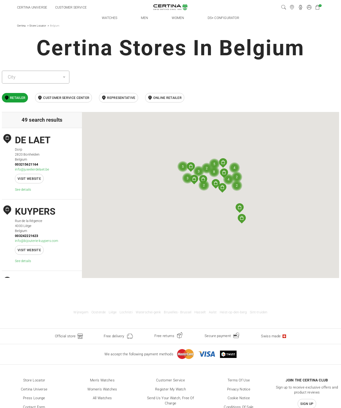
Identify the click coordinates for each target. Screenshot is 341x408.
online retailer (167, 98)
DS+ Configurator (223, 18)
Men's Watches (102, 380)
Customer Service (170, 380)
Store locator (34, 380)
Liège (113, 312)
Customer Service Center (66, 98)
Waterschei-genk (148, 312)
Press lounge (34, 398)
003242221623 (26, 236)
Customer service (71, 7)
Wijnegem (80, 312)
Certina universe (32, 7)
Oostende (98, 312)
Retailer (17, 98)
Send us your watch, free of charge (170, 400)
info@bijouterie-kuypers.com (36, 241)
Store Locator (37, 25)
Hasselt (200, 312)
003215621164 (26, 164)
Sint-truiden (258, 312)
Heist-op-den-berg (233, 312)
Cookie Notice (239, 398)
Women (178, 18)
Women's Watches (102, 389)
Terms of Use (239, 380)
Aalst (213, 312)
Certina (21, 25)
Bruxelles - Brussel (177, 312)
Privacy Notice (238, 389)
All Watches (102, 398)
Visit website (29, 179)
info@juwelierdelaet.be (32, 169)
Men (144, 18)
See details (23, 189)
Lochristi (126, 312)
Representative (121, 98)
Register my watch (170, 389)
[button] (240, 208)
